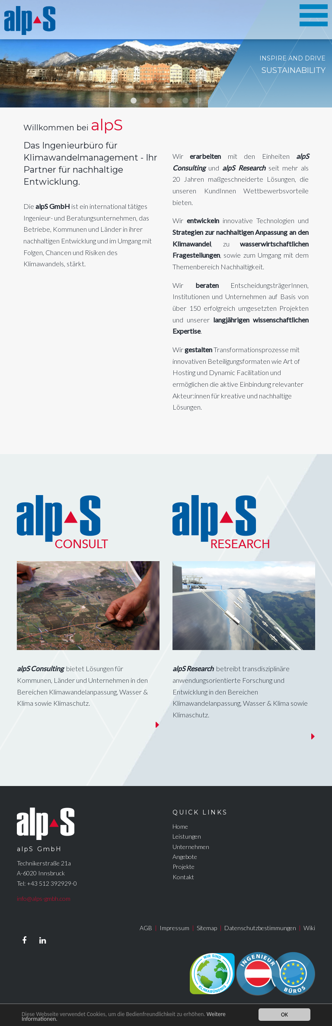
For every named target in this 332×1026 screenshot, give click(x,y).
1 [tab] (133, 101)
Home (180, 826)
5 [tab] (185, 101)
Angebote (184, 856)
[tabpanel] (166, 53)
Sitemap (207, 927)
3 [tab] (159, 101)
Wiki (309, 927)
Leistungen (186, 836)
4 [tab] (172, 101)
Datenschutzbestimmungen (260, 927)
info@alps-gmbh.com (43, 898)
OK (284, 1014)
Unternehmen (190, 846)
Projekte (183, 866)
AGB (146, 927)
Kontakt (183, 877)
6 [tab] (198, 101)
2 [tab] (146, 101)
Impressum (174, 927)
